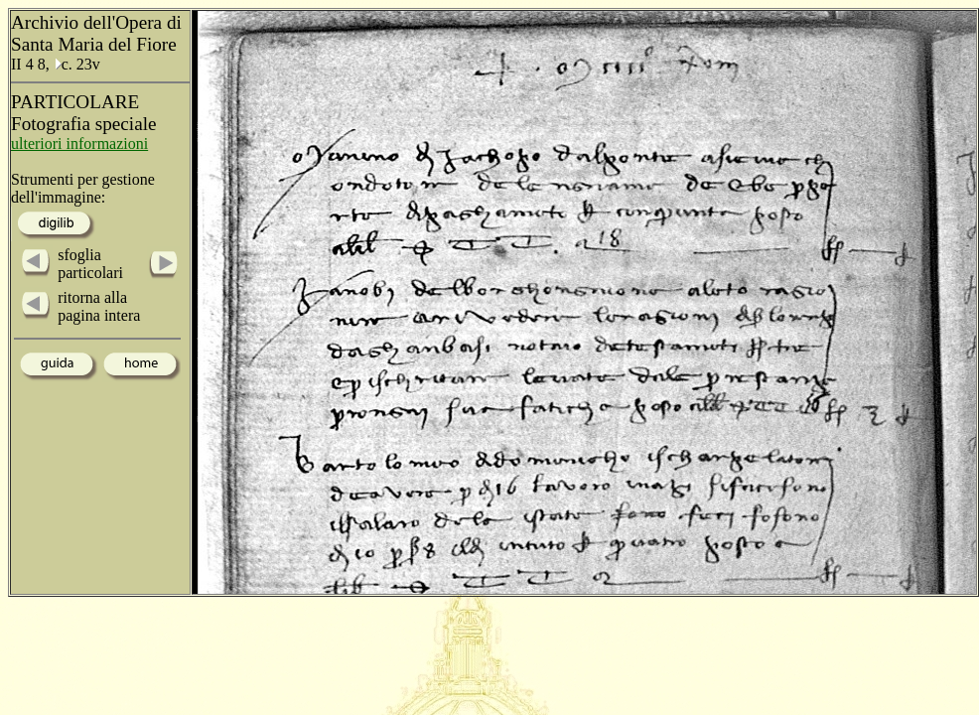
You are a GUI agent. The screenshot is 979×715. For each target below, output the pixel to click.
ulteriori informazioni (79, 143)
